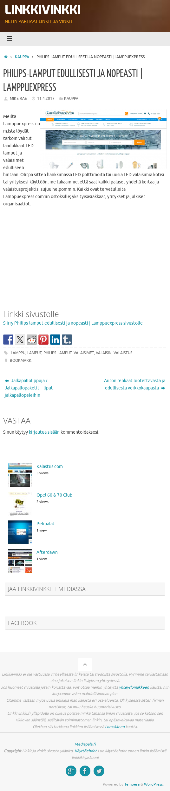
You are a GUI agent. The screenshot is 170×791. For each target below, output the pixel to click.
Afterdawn (47, 552)
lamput (34, 352)
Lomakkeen (115, 726)
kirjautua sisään (44, 432)
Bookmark (20, 360)
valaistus (123, 352)
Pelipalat (45, 523)
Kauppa (22, 56)
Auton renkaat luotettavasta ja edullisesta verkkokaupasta (134, 384)
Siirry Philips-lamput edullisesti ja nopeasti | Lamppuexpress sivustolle (73, 323)
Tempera (132, 784)
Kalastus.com (49, 466)
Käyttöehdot (86, 750)
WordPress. (154, 784)
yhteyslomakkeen (134, 687)
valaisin (104, 352)
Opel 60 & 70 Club (54, 495)
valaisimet (84, 352)
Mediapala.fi (85, 744)
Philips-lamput (57, 352)
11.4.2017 (46, 98)
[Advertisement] (85, 256)
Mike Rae (18, 98)
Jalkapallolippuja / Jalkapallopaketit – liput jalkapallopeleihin (29, 388)
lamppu (18, 352)
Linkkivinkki (43, 10)
